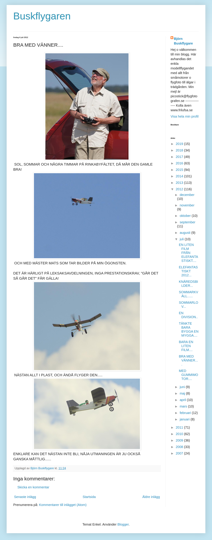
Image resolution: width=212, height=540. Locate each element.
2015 (180, 170)
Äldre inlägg (151, 497)
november (187, 205)
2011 (180, 427)
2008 (180, 447)
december (187, 195)
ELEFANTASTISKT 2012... (188, 271)
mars (184, 406)
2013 (180, 182)
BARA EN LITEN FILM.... (186, 346)
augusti (185, 232)
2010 (180, 434)
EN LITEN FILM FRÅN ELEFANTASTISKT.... (188, 253)
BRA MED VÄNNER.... (188, 360)
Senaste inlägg (25, 497)
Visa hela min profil (185, 116)
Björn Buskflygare (183, 41)
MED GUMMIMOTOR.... (188, 375)
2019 (180, 144)
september (187, 222)
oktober (186, 216)
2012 (180, 189)
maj (183, 393)
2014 (180, 176)
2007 (180, 453)
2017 (180, 157)
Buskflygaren (42, 16)
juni (183, 387)
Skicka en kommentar (33, 487)
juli (182, 239)
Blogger (123, 524)
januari (185, 419)
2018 (180, 150)
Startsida (89, 497)
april (183, 400)
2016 (180, 163)
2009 (180, 440)
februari (186, 413)
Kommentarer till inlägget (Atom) (63, 505)
